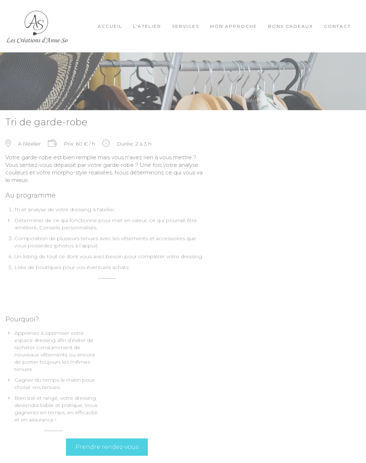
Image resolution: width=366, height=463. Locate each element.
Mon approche (233, 26)
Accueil (110, 26)
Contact (337, 26)
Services (185, 26)
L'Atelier (147, 26)
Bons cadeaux (290, 26)
